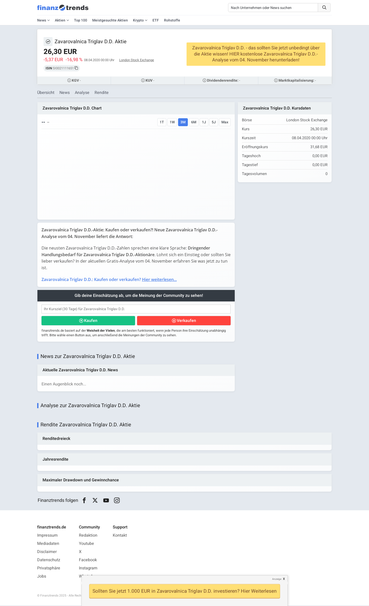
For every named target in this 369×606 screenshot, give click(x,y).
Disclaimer (47, 552)
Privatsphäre (48, 569)
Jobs (41, 577)
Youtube (86, 544)
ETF (155, 20)
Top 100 (80, 20)
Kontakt (120, 536)
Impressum (47, 536)
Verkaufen (186, 321)
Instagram (88, 569)
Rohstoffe (172, 20)
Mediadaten (48, 544)
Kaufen (90, 321)
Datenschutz (48, 560)
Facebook (88, 560)
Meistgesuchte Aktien (110, 20)
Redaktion (88, 536)
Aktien (60, 20)
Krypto (138, 20)
